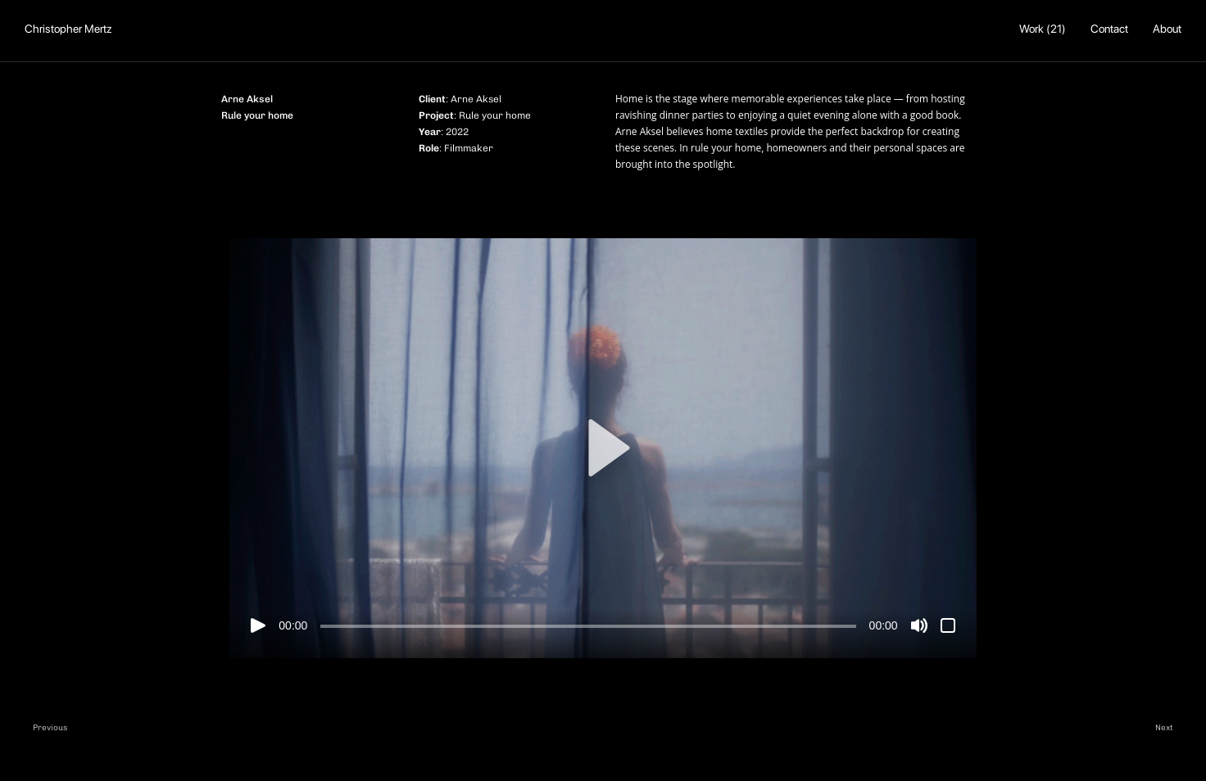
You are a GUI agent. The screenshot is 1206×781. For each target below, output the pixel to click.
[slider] (587, 626)
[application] (602, 448)
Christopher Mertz (68, 28)
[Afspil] (258, 625)
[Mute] (919, 625)
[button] (603, 447)
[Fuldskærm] (948, 625)
